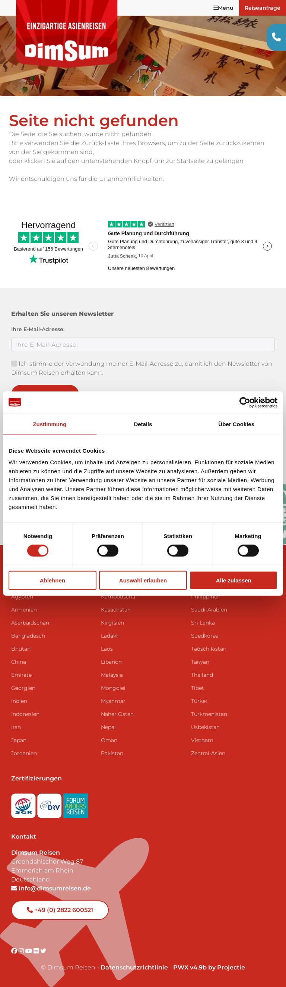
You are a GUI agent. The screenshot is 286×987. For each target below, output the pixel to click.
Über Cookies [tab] (236, 424)
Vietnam (202, 740)
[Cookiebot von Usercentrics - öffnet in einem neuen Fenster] (244, 402)
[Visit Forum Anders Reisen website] (75, 803)
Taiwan (200, 661)
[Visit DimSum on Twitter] (43, 951)
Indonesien (25, 714)
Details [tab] (143, 424)
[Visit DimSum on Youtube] (29, 951)
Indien (19, 701)
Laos (107, 648)
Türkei (199, 701)
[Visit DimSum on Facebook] (15, 951)
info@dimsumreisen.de (51, 888)
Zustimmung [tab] (49, 424)
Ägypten (22, 596)
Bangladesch (28, 635)
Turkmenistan (209, 714)
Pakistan (112, 753)
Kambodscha (118, 596)
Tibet (197, 688)
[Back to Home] (67, 34)
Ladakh (110, 635)
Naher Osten (117, 714)
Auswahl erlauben (143, 580)
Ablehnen (52, 580)
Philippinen (205, 596)
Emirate (21, 675)
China (18, 661)
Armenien (24, 609)
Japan (18, 740)
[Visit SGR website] (24, 803)
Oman (109, 740)
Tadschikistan (208, 648)
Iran (16, 727)
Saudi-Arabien (209, 609)
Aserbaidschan (30, 622)
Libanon (111, 661)
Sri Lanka (203, 622)
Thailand (202, 675)
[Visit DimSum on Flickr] (37, 951)
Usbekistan (205, 727)
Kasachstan (116, 609)
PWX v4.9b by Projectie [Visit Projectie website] (209, 967)
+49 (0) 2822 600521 (60, 910)
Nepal (108, 727)
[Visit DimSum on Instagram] (22, 951)
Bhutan (21, 648)
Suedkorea (205, 635)
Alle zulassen (233, 580)
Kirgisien (112, 622)
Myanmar (113, 701)
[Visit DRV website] (50, 803)
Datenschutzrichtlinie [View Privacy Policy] (134, 967)
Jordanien (24, 753)
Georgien (23, 688)
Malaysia (112, 675)
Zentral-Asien (208, 753)
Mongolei (113, 688)
